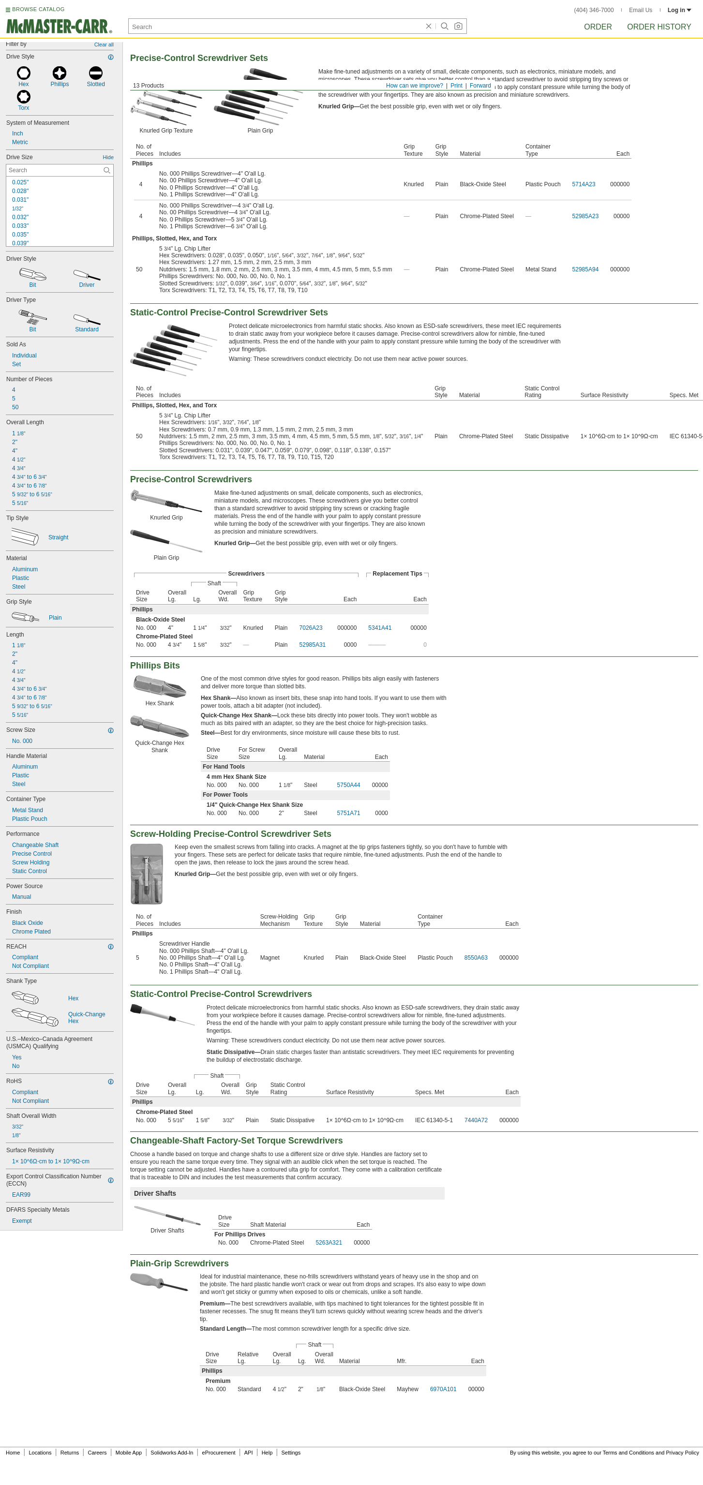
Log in (679, 10)
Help (267, 1452)
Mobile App (129, 1452)
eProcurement (219, 1452)
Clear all (104, 44)
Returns (69, 1452)
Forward (480, 85)
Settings (290, 1452)
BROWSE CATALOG (38, 9)
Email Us (640, 10)
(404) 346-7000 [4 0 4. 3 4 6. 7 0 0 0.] (594, 10)
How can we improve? (414, 85)
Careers (97, 1452)
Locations (40, 1452)
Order (598, 27)
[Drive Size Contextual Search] (60, 170)
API (248, 1452)
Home (13, 1452)
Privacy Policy (682, 1452)
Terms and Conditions (628, 1452)
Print (456, 85)
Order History (659, 27)
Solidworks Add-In (171, 1452)
